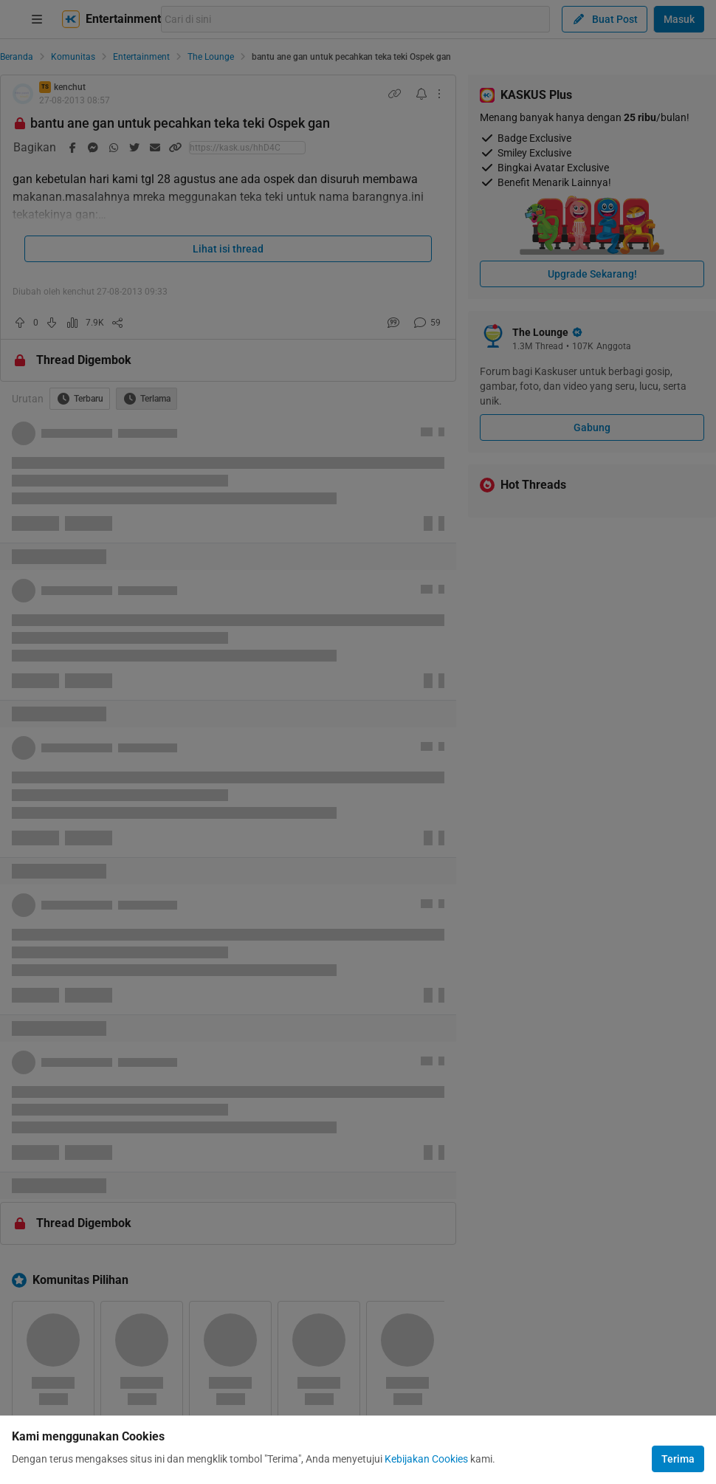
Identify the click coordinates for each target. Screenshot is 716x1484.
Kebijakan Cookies (426, 1459)
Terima (678, 1459)
